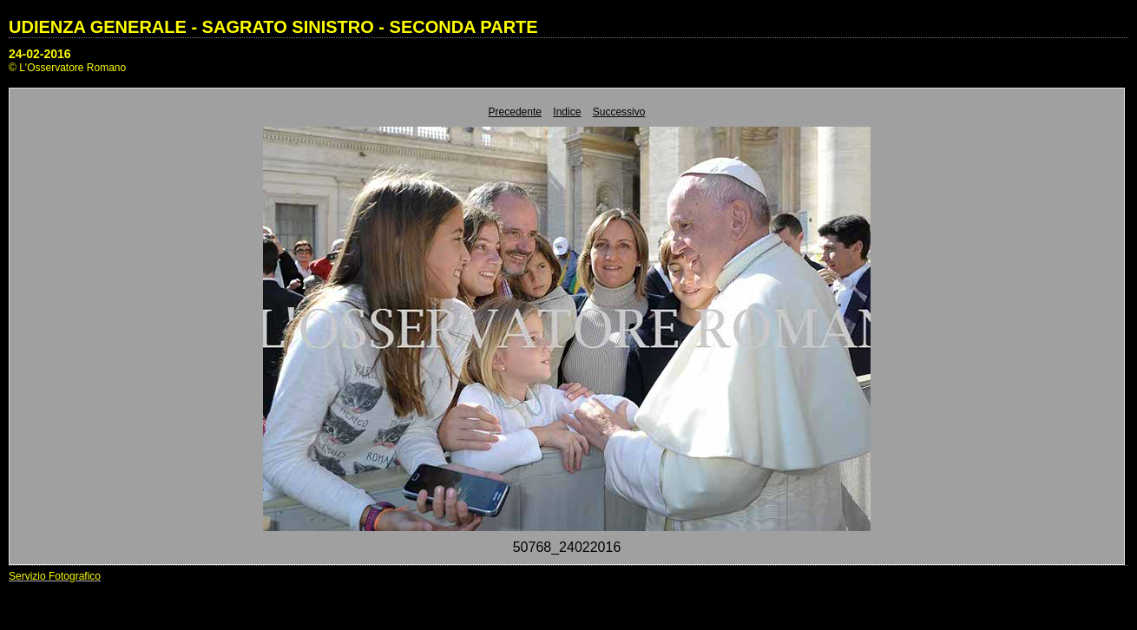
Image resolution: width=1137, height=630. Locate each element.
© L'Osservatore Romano (67, 68)
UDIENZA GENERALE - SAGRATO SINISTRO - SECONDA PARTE (273, 26)
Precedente (515, 112)
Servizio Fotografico (55, 576)
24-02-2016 (40, 54)
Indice (567, 112)
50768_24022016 (567, 547)
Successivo (619, 112)
